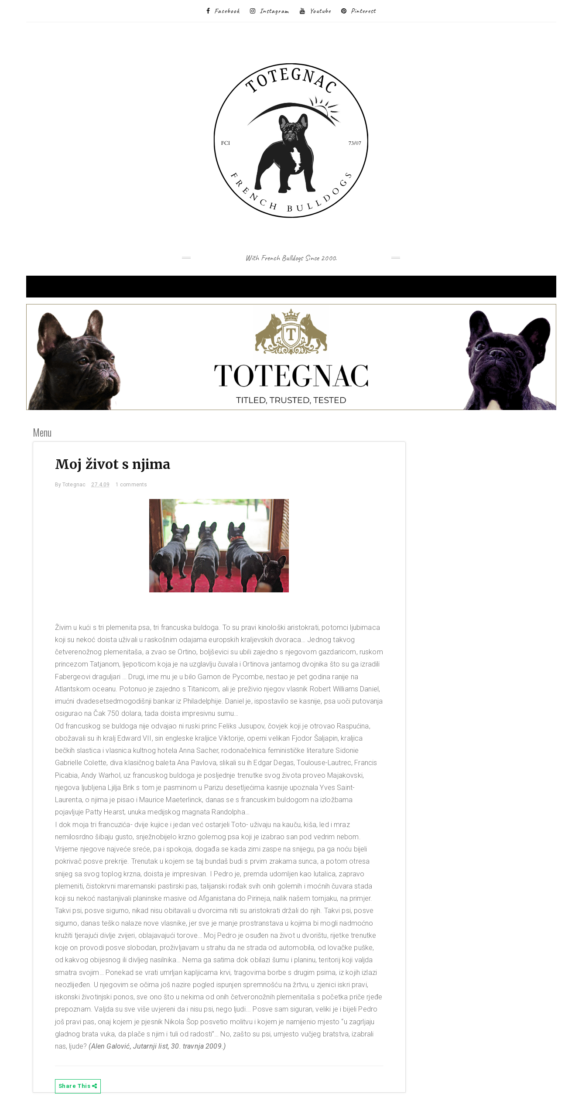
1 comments (131, 485)
